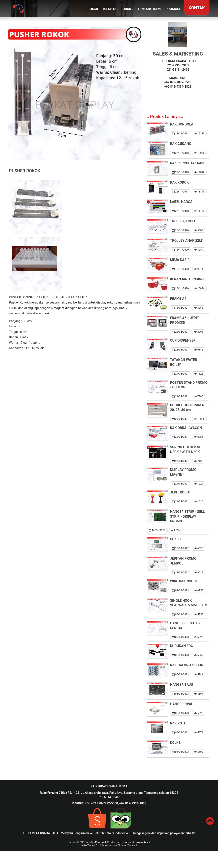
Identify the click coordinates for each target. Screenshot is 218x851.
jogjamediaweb (143, 842)
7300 (198, 396)
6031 (198, 572)
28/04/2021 (180, 349)
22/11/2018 (180, 152)
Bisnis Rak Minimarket (95, 842)
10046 (199, 288)
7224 (198, 483)
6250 (198, 590)
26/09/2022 (180, 548)
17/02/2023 (180, 572)
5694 (198, 693)
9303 (198, 230)
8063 (198, 307)
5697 (198, 637)
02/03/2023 (180, 590)
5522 (198, 713)
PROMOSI (173, 9)
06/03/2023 (180, 614)
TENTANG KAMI (149, 9)
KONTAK (197, 8)
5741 (198, 674)
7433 (198, 461)
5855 (198, 614)
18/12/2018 (180, 133)
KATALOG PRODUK (118, 9)
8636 (198, 501)
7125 (198, 373)
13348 (199, 191)
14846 (199, 172)
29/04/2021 (180, 373)
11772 (199, 211)
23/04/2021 (180, 331)
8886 (198, 436)
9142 (198, 349)
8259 (198, 249)
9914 (198, 269)
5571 (198, 732)
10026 (199, 419)
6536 (198, 548)
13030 (199, 152)
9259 (175, 530)
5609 (198, 751)
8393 (198, 331)
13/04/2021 (180, 307)
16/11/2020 (180, 230)
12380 (199, 133)
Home (94, 9)
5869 (198, 655)
